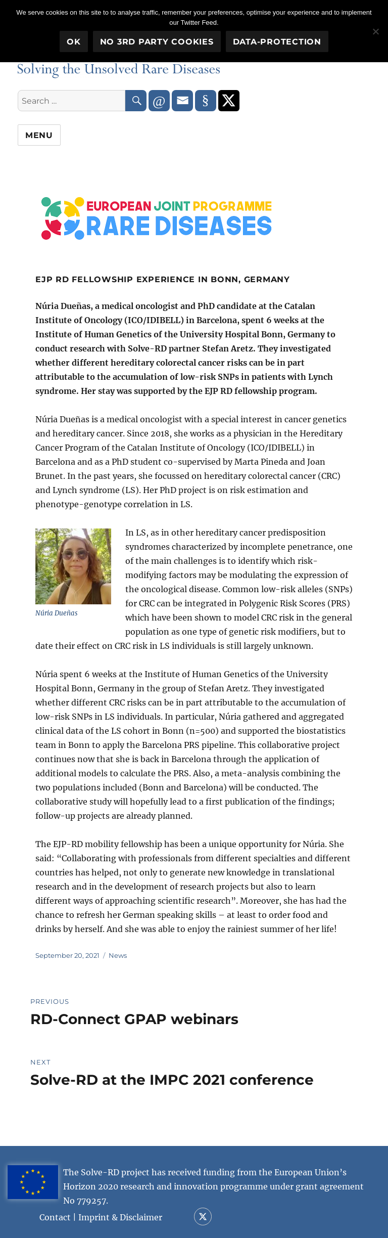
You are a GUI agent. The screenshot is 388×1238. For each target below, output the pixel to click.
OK (74, 42)
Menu (39, 135)
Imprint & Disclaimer (120, 1217)
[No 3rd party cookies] (375, 31)
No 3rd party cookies (157, 42)
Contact (55, 1217)
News (118, 955)
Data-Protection (277, 42)
